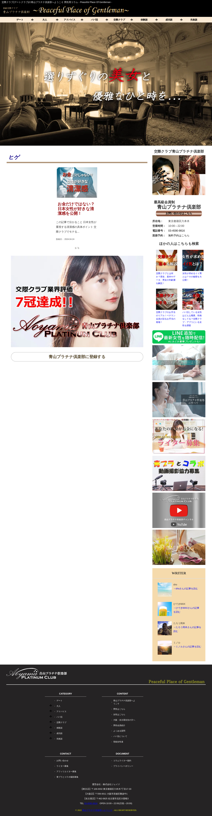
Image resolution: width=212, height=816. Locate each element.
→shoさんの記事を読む (185, 588)
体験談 (144, 19)
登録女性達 (118, 742)
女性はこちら (119, 714)
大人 (44, 19)
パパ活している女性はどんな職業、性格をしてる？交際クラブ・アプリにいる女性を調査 (193, 308)
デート (19, 19)
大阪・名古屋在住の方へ (124, 720)
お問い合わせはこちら (179, 213)
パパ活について (120, 736)
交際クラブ (119, 19)
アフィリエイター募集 (66, 771)
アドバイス (69, 19)
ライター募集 (62, 766)
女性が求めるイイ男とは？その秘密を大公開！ (193, 265)
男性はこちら (119, 709)
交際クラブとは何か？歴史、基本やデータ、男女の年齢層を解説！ (166, 267)
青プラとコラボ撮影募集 (67, 777)
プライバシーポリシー (123, 766)
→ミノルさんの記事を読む (187, 646)
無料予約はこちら (178, 235)
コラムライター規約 (122, 760)
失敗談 (193, 19)
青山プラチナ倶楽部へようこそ (124, 702)
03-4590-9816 (176, 230)
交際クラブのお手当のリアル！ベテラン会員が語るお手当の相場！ (166, 306)
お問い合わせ (62, 760)
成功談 (168, 19)
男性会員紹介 (119, 725)
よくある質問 (119, 731)
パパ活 (94, 19)
